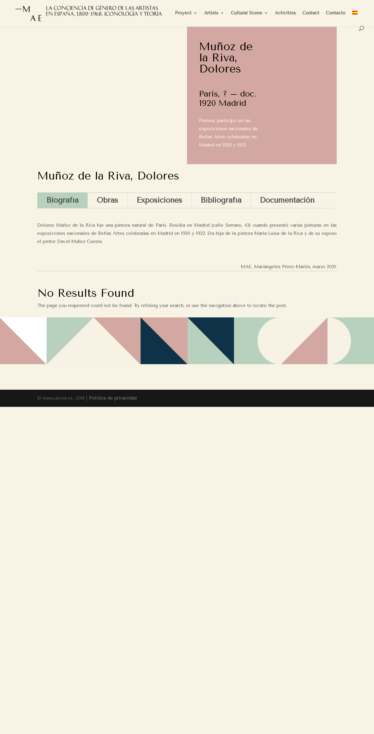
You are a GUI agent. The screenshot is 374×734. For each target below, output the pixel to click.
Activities (285, 13)
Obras (107, 200)
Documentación (287, 200)
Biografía (62, 200)
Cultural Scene (246, 13)
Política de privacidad (112, 398)
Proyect (183, 13)
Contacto (335, 13)
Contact (310, 13)
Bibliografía (221, 200)
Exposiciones (159, 200)
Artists (211, 13)
